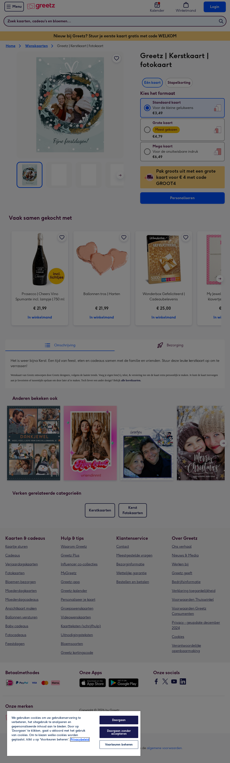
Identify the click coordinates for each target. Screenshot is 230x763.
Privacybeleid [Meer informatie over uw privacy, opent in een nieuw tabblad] (80, 739)
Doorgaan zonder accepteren (119, 732)
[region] (73, 733)
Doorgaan (119, 720)
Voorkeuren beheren (119, 744)
